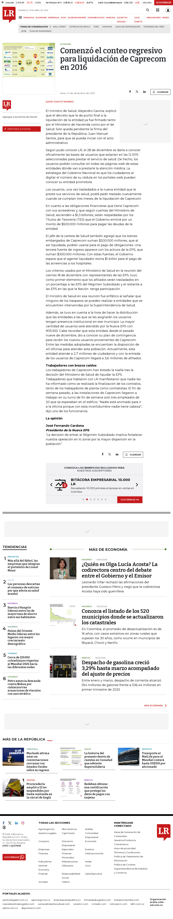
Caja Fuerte (68, 833)
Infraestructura (70, 861)
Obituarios (67, 865)
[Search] (147, 10)
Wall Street (59, 27)
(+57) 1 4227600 (12, 845)
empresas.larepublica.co (67, 900)
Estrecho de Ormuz (79, 27)
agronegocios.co (40, 900)
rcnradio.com (99, 904)
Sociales (43, 881)
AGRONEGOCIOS (96, 17)
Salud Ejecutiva (93, 873)
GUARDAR (160, 92)
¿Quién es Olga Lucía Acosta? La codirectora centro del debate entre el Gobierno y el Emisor (120, 570)
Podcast (43, 873)
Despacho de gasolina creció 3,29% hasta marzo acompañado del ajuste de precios (120, 668)
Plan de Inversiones (40, 31)
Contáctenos (121, 844)
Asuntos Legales (47, 833)
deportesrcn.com (31, 908)
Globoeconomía (94, 853)
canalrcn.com (80, 904)
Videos (65, 881)
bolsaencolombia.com (126, 900)
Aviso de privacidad (124, 848)
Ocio (88, 865)
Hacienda (13, 603)
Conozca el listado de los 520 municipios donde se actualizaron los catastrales (123, 617)
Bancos (88, 780)
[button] (50, 485)
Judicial (31, 780)
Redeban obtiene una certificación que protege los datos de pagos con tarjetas (97, 790)
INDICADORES (154, 17)
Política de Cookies (124, 864)
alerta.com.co (10, 908)
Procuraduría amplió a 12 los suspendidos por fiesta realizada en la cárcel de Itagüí (39, 790)
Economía (90, 841)
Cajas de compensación (127, 27)
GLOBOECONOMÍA (77, 17)
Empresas (44, 849)
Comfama (107, 27)
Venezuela (32, 749)
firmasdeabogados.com (97, 900)
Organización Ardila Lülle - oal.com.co (158, 902)
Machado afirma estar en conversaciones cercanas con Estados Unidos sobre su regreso (38, 762)
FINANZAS (28, 17)
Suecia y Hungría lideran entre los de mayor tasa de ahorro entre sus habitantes (22, 612)
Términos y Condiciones (127, 852)
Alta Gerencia (69, 829)
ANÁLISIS (110, 17)
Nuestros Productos (125, 840)
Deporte (147, 749)
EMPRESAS (53, 17)
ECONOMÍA (41, 17)
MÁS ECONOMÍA (153, 705)
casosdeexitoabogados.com (18, 904)
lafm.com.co (137, 904)
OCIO (63, 17)
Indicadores (45, 861)
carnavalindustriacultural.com (54, 904)
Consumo (44, 841)
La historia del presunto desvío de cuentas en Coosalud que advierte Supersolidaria (98, 760)
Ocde (23, 31)
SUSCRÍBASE (163, 2)
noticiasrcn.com (118, 904)
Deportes (13, 557)
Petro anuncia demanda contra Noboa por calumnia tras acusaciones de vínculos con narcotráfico (24, 687)
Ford (96, 27)
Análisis (89, 829)
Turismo (12, 653)
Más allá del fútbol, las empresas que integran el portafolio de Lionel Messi (24, 565)
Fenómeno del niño (154, 27)
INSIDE (165, 17)
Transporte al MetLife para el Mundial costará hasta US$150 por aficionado (153, 760)
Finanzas (43, 853)
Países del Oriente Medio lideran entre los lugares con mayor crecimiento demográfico (24, 637)
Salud (11, 580)
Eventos (89, 849)
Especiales (67, 849)
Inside (88, 861)
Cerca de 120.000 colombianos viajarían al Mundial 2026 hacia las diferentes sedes (23, 662)
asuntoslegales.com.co (15, 900)
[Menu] (20, 17)
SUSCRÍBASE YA (130, 499)
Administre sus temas (17, 128)
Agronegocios (46, 829)
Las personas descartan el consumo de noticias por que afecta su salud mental (24, 588)
